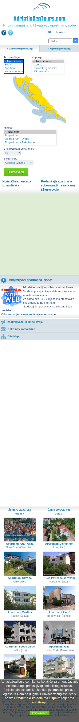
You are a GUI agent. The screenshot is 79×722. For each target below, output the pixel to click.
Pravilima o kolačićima (31, 698)
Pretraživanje (16, 171)
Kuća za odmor (13, 71)
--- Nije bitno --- (48, 61)
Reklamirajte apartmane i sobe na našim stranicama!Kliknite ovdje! (58, 185)
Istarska (48, 64)
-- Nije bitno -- (13, 61)
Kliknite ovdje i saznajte (16, 314)
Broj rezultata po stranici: (19, 148)
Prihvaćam (40, 713)
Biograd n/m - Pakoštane (30, 142)
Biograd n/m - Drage (30, 139)
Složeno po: (11, 158)
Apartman (13, 68)
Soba (13, 64)
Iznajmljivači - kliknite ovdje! (22, 321)
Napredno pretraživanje (60, 48)
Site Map (10, 336)
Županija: (37, 57)
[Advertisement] (39, 234)
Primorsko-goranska (48, 68)
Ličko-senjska (48, 71)
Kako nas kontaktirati (18, 329)
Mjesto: (8, 127)
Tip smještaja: (12, 57)
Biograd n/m (30, 135)
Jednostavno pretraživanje (21, 48)
